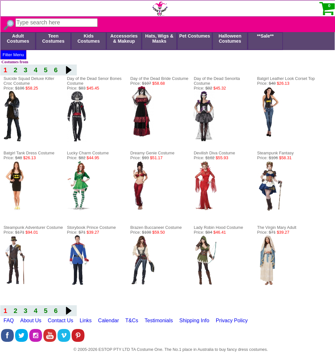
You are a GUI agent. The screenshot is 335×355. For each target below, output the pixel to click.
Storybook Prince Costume (91, 227)
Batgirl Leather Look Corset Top (286, 78)
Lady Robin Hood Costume (218, 227)
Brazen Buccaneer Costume (156, 227)
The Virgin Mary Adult (276, 227)
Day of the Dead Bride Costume (159, 78)
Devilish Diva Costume (214, 153)
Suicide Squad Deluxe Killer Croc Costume (29, 81)
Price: (21, 88)
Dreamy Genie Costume (152, 153)
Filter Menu (13, 54)
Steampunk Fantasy (275, 153)
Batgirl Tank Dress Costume (29, 153)
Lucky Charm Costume (88, 153)
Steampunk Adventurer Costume (33, 227)
